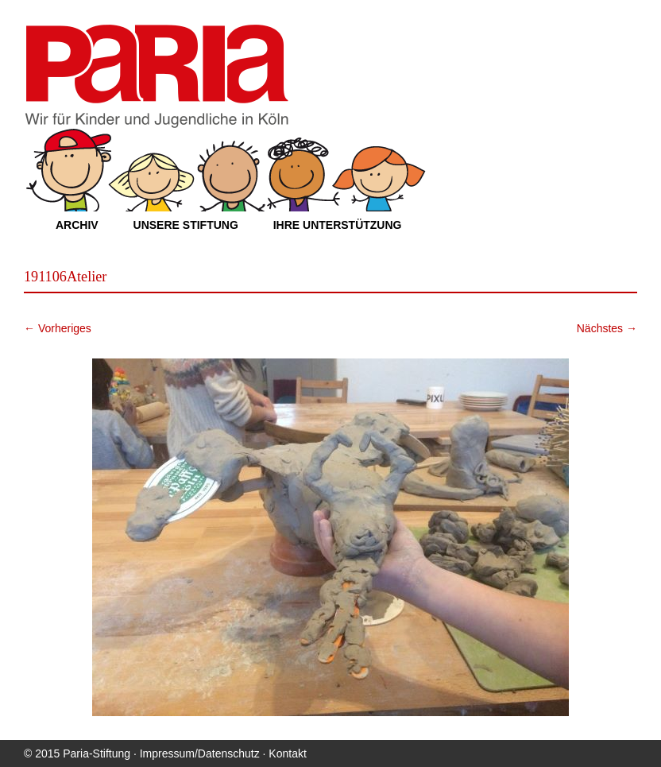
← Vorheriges (57, 328)
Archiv (77, 225)
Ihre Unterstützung (337, 225)
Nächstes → (607, 328)
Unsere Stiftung (185, 225)
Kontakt (287, 753)
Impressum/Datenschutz (200, 753)
